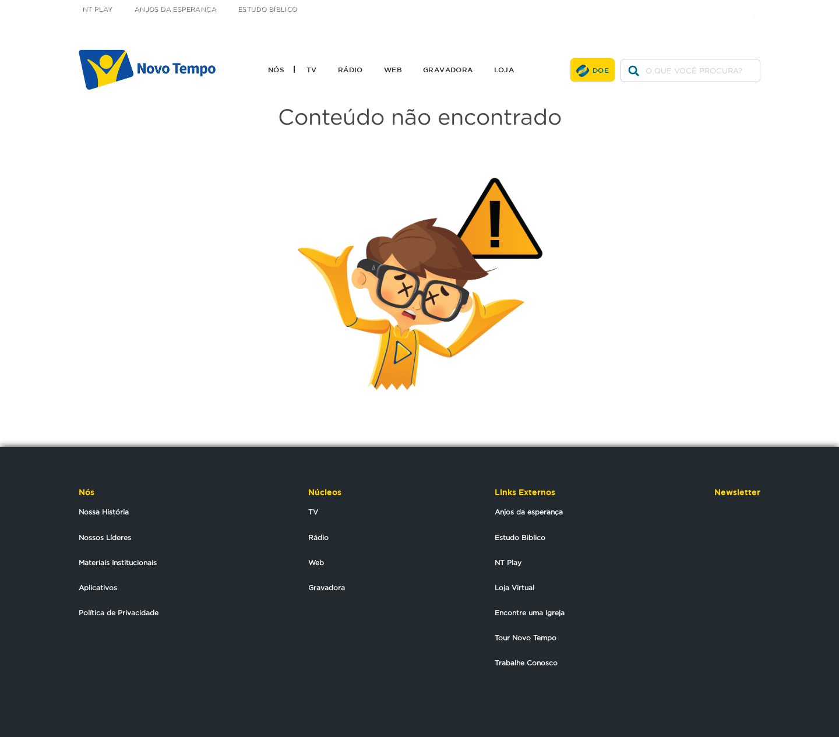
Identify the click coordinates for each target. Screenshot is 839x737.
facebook (734, 7)
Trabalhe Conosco (526, 663)
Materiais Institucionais (118, 562)
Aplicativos (98, 587)
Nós (276, 69)
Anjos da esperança (529, 512)
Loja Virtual (514, 587)
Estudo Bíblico (267, 9)
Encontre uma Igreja (530, 612)
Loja (504, 69)
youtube (757, 7)
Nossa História (104, 512)
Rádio (350, 69)
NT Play (97, 9)
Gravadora (448, 69)
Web (393, 69)
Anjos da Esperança (175, 9)
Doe (601, 70)
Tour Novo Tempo (525, 637)
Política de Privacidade (118, 612)
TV (311, 69)
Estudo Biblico (520, 537)
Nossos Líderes (105, 537)
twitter (711, 7)
